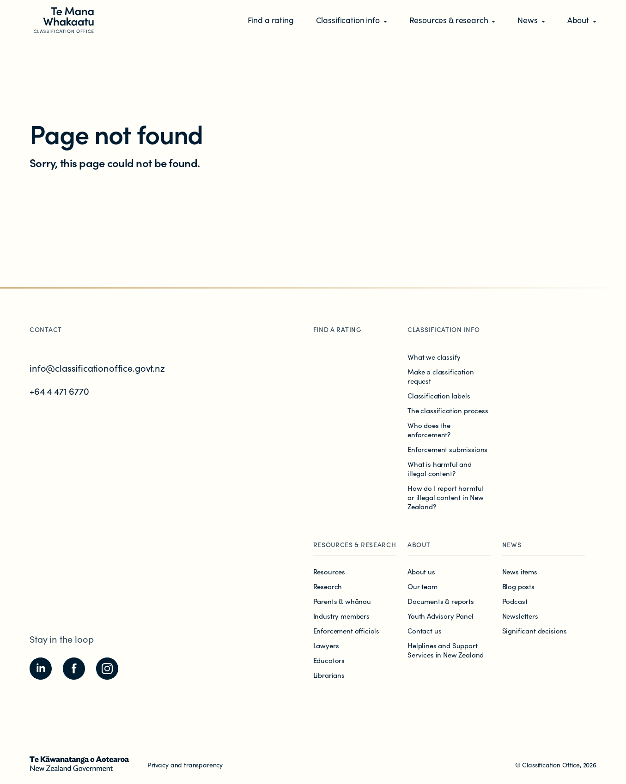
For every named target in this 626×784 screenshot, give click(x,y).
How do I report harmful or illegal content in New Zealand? (445, 497)
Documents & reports (440, 601)
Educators (329, 660)
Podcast (515, 601)
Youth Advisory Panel (440, 616)
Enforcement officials (346, 630)
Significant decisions (534, 630)
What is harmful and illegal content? (439, 468)
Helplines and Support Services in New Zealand (445, 649)
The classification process (447, 410)
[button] (351, 21)
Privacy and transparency (185, 764)
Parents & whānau (342, 601)
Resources (329, 571)
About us (421, 571)
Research (327, 586)
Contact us (424, 630)
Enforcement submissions (447, 449)
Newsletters (520, 616)
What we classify (433, 357)
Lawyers (326, 645)
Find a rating (337, 329)
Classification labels (438, 395)
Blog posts (518, 586)
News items (519, 571)
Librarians (329, 675)
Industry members (341, 616)
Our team (422, 586)
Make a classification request (440, 376)
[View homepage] (63, 20)
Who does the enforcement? (428, 429)
